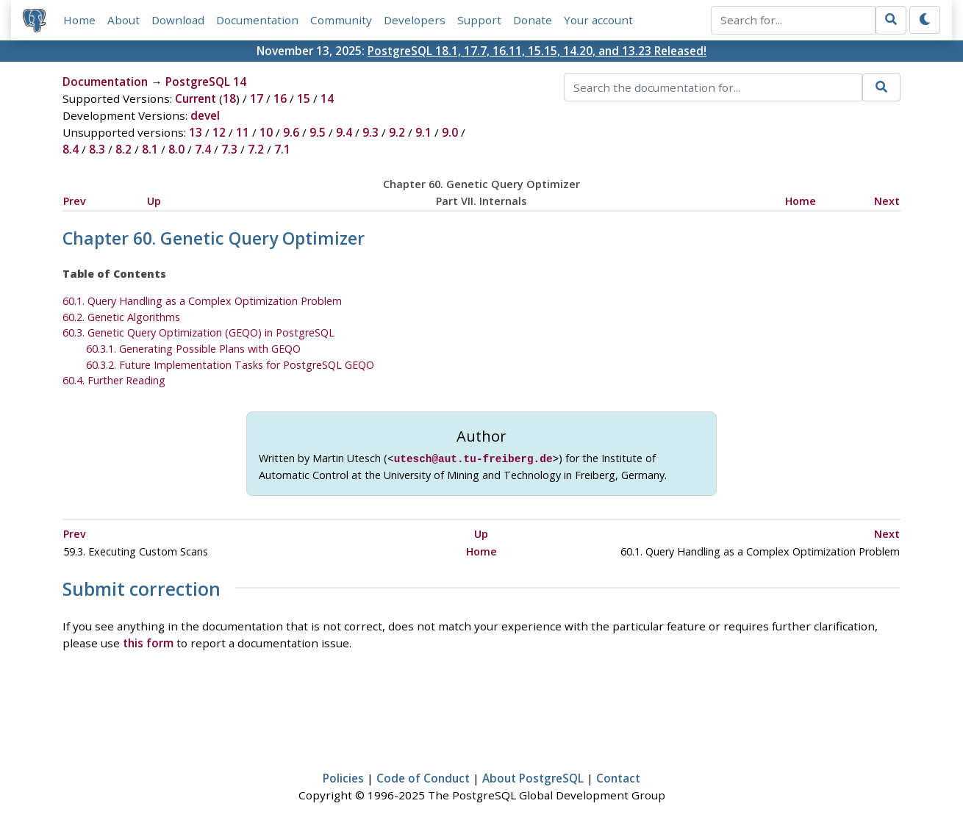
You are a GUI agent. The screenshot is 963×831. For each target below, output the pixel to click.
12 (219, 132)
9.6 (291, 132)
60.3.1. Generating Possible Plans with (193, 349)
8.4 (70, 149)
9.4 (344, 132)
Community (341, 19)
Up (154, 201)
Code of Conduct (423, 776)
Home (79, 19)
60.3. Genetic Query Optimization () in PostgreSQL (198, 332)
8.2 (123, 149)
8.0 (176, 149)
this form (148, 641)
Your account (598, 19)
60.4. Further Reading (113, 380)
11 (242, 132)
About (123, 19)
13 (195, 132)
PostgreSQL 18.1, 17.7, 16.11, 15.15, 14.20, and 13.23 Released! (537, 50)
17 (256, 98)
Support (479, 19)
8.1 (150, 149)
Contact (618, 776)
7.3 (229, 149)
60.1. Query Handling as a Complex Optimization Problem (202, 301)
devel (205, 115)
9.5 (317, 132)
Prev (74, 201)
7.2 (256, 149)
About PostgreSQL (533, 776)
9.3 (370, 132)
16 (280, 98)
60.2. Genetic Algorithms (121, 317)
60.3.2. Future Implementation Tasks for (230, 365)
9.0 (450, 132)
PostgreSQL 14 (205, 81)
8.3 (97, 149)
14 (327, 98)
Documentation (257, 19)
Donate (532, 19)
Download (177, 19)
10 (266, 132)
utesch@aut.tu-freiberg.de (473, 458)
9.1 (423, 132)
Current (195, 98)
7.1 (282, 149)
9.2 (397, 132)
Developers (414, 19)
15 (303, 98)
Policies (343, 776)
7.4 (203, 149)
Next (887, 201)
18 (229, 98)
